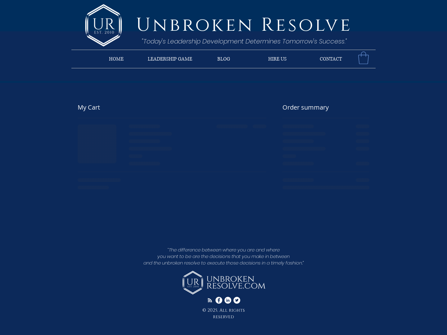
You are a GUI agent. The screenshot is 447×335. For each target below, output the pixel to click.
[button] (363, 58)
